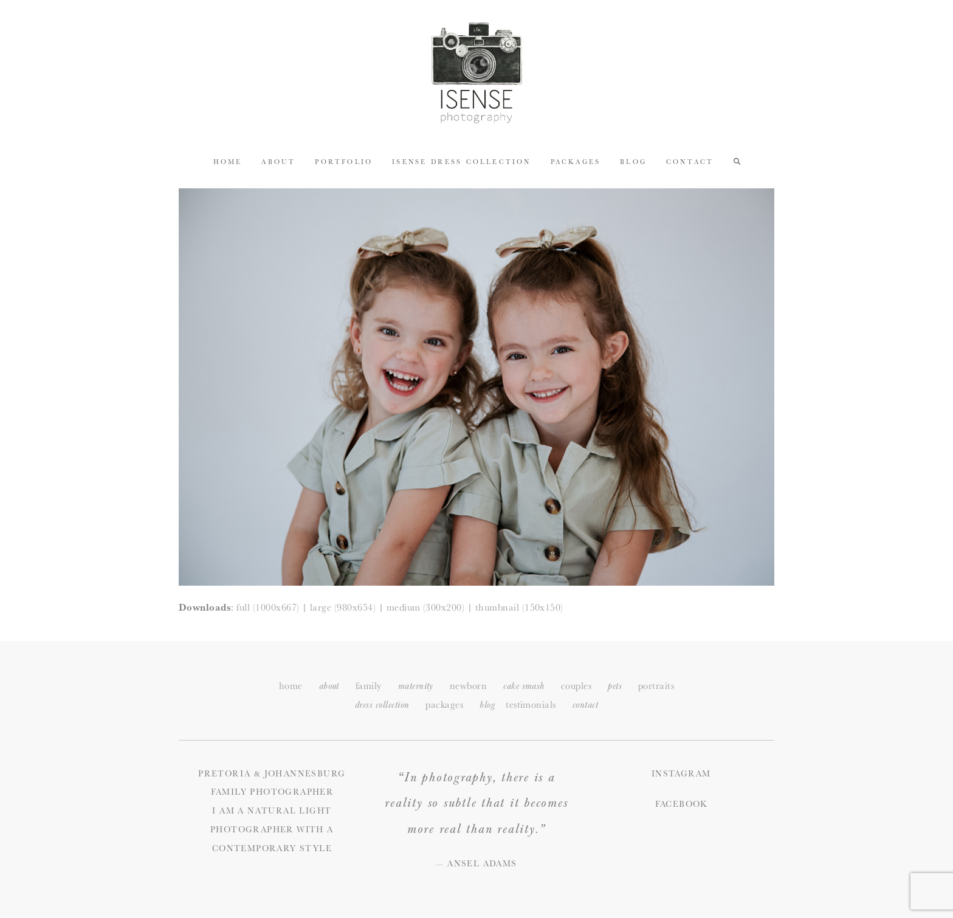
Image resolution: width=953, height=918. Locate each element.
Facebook (681, 803)
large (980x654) (343, 607)
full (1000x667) (267, 607)
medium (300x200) (426, 607)
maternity (415, 686)
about (329, 686)
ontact (585, 705)
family (369, 685)
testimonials (531, 704)
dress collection (382, 705)
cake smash (524, 686)
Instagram (681, 773)
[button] (737, 161)
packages (444, 704)
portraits (656, 685)
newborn (468, 685)
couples (576, 685)
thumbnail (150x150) (519, 607)
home (291, 685)
